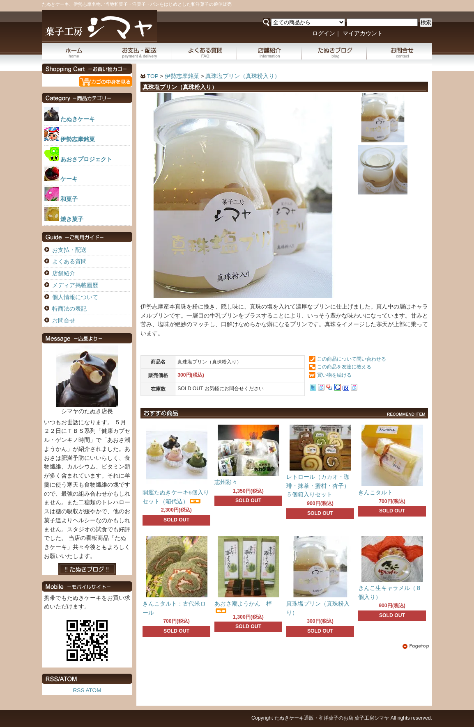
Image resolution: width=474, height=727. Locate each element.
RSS (79, 690)
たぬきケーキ (77, 119)
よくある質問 (204, 51)
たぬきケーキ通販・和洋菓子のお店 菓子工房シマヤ (331, 718)
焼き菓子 (71, 219)
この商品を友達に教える (344, 367)
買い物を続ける (334, 375)
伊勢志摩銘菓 (182, 76)
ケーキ (69, 179)
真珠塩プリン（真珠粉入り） (242, 76)
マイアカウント (363, 33)
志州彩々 (225, 482)
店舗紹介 (269, 51)
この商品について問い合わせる (351, 359)
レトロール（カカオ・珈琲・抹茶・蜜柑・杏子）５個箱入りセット (318, 486)
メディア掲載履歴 (75, 285)
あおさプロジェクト (86, 159)
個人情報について (75, 297)
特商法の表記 (69, 309)
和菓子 (69, 199)
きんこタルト (375, 492)
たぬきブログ (334, 51)
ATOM (93, 690)
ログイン (323, 33)
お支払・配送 (139, 51)
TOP (152, 76)
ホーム (74, 51)
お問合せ (399, 51)
